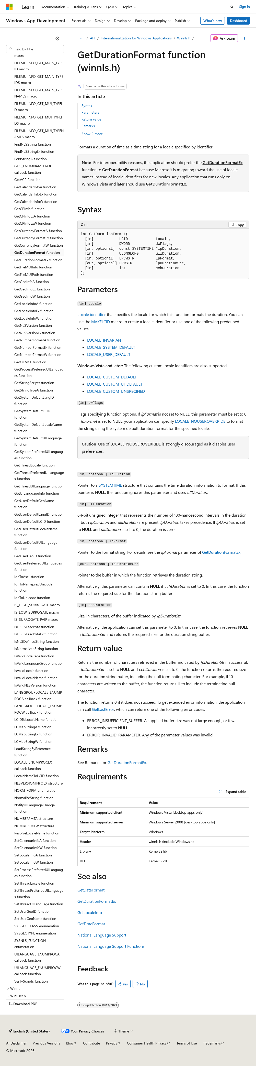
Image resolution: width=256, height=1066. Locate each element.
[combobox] (35, 49)
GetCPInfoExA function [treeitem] (32, 216)
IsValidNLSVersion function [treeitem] (35, 685)
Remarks (88, 125)
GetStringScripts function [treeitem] (34, 382)
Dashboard (238, 20)
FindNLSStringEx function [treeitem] (34, 151)
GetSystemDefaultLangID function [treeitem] (34, 400)
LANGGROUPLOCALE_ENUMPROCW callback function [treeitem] (38, 709)
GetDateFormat (90, 890)
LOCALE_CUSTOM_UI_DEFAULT (114, 384)
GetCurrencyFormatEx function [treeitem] (38, 237)
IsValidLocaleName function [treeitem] (35, 677)
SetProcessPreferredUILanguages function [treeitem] (38, 872)
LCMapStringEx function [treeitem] (33, 734)
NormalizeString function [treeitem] (33, 797)
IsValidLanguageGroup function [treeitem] (39, 663)
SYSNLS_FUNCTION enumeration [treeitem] (30, 943)
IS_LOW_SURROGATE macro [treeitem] (36, 612)
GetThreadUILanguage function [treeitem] (39, 486)
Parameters (90, 112)
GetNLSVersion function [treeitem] (33, 325)
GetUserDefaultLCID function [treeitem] (37, 521)
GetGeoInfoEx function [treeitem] (32, 289)
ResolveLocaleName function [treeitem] (36, 833)
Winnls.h (183, 38)
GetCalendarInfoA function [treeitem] (35, 186)
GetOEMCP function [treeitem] (30, 362)
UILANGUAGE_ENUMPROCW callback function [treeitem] (37, 970)
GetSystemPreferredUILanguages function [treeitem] (38, 454)
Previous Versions (46, 1043)
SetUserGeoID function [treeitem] (32, 911)
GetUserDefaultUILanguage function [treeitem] (35, 545)
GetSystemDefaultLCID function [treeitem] (32, 414)
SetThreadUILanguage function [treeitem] (38, 903)
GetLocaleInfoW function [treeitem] (33, 318)
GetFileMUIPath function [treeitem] (33, 274)
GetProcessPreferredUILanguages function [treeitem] (38, 372)
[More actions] (244, 38)
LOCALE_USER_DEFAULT (108, 354)
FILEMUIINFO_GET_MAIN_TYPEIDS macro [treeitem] (38, 79)
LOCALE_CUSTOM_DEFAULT (112, 376)
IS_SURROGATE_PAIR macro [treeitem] (36, 619)
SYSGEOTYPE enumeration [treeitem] (35, 933)
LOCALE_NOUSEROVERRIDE (200, 421)
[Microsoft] (9, 7)
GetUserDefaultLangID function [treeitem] (39, 514)
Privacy (111, 1043)
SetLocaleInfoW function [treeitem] (33, 862)
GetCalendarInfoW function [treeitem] (35, 201)
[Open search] (232, 7)
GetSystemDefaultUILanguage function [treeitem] (38, 441)
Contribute (91, 1043)
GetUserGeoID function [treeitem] (32, 555)
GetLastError (103, 709)
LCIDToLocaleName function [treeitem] (36, 719)
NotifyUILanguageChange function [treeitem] (34, 808)
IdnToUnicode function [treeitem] (32, 597)
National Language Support (101, 935)
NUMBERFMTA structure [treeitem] (33, 818)
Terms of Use (187, 1043)
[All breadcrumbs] (81, 38)
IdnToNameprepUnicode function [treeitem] (33, 587)
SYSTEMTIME (110, 485)
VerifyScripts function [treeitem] (31, 981)
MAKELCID (100, 321)
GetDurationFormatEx (223, 162)
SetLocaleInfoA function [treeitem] (33, 855)
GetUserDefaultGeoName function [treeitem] (34, 503)
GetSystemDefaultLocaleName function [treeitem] (38, 427)
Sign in (244, 6)
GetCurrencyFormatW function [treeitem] (38, 245)
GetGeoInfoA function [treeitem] (31, 281)
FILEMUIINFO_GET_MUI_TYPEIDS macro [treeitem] (38, 120)
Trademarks (212, 1043)
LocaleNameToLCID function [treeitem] (36, 775)
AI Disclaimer (16, 1043)
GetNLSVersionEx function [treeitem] (34, 332)
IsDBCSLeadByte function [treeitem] (34, 626)
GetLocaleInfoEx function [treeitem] (33, 310)
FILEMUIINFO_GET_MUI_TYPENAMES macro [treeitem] (39, 133)
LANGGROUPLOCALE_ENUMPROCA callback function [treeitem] (38, 695)
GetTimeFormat (91, 923)
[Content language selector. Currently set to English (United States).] (29, 1031)
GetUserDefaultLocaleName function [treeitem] (35, 532)
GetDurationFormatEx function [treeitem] (38, 259)
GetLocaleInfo (89, 912)
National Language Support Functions (111, 946)
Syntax (87, 105)
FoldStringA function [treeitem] (30, 158)
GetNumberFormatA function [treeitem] (37, 340)
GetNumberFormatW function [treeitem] (37, 354)
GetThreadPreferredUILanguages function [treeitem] (39, 475)
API (92, 38)
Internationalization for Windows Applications (136, 38)
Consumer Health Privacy (147, 1043)
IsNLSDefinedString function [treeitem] (36, 641)
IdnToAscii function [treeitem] (29, 576)
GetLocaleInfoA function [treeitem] (33, 303)
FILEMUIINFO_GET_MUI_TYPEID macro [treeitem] (38, 106)
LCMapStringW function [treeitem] (33, 741)
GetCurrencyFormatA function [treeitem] (38, 230)
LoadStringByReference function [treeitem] (32, 751)
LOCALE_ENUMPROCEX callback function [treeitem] (33, 765)
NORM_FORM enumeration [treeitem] (35, 790)
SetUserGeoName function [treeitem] (35, 918)
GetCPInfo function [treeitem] (29, 208)
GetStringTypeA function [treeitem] (33, 390)
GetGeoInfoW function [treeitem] (32, 296)
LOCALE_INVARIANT (105, 340)
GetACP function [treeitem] (27, 179)
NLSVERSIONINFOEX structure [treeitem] (38, 783)
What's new (212, 20)
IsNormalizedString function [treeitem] (36, 648)
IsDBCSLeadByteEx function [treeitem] (35, 634)
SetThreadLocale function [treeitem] (34, 883)
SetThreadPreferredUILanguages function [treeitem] (38, 893)
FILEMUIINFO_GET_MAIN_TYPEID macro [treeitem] (38, 66)
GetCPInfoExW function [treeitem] (32, 223)
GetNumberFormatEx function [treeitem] (37, 347)
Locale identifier (91, 314)
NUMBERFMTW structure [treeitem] (34, 825)
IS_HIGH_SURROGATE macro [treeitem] (37, 604)
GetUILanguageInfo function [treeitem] (36, 493)
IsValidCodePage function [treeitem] (34, 656)
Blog (69, 1043)
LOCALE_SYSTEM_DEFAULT (111, 347)
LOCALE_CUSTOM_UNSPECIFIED (116, 391)
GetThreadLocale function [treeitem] (34, 465)
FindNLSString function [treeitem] (32, 144)
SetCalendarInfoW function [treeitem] (35, 847)
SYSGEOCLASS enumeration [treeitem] (36, 925)
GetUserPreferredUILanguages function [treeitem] (38, 566)
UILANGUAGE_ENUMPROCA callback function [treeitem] (37, 957)
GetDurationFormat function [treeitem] (37, 252)
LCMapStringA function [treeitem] (32, 726)
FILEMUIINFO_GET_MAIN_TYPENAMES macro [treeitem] (38, 93)
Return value (91, 119)
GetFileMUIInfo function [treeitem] (33, 267)
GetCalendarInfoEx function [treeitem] (35, 194)
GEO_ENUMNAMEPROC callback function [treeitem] (33, 169)
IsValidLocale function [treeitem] (31, 670)
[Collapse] (57, 38)
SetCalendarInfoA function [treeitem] (35, 840)
